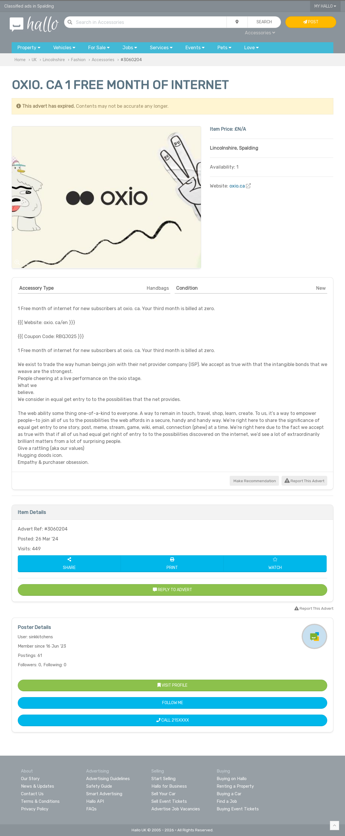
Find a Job (227, 801)
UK (34, 59)
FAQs (91, 809)
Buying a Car (229, 793)
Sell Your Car (163, 793)
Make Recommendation (254, 481)
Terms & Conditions (40, 801)
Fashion (78, 59)
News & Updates (37, 786)
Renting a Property (235, 786)
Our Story (30, 778)
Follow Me (172, 702)
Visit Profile (172, 685)
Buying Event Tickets (238, 809)
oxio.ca (237, 186)
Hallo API (95, 801)
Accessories (260, 33)
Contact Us (32, 793)
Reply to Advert (172, 589)
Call (172, 720)
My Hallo (325, 6)
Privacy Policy (34, 809)
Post (311, 22)
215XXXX (180, 720)
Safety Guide (99, 786)
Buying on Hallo (232, 778)
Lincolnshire (54, 59)
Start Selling (163, 778)
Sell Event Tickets (169, 801)
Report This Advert (304, 481)
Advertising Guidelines (108, 778)
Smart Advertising (104, 793)
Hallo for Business (169, 786)
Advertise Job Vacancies (175, 809)
